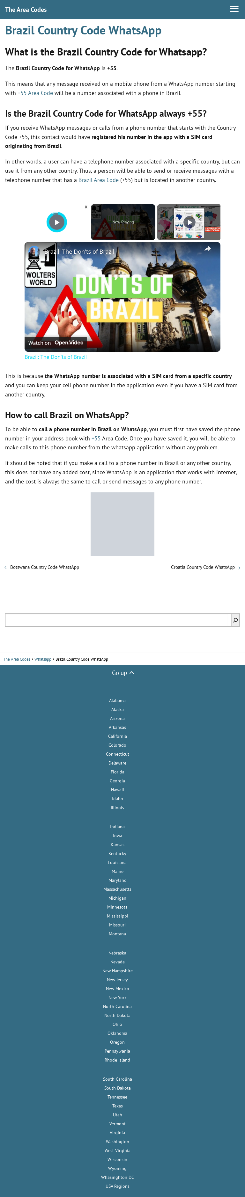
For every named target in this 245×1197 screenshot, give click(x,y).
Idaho (117, 799)
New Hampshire (117, 971)
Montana (117, 934)
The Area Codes (26, 9)
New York (117, 997)
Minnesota (117, 907)
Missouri (117, 925)
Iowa (117, 835)
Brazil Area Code (98, 180)
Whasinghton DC (117, 1177)
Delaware (117, 763)
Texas (117, 1106)
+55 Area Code (35, 93)
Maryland (117, 880)
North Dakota (117, 1015)
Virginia (117, 1132)
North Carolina (117, 1006)
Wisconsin (117, 1159)
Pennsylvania (117, 1051)
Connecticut (117, 754)
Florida (117, 772)
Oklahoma (117, 1033)
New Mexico (117, 988)
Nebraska (117, 953)
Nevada (117, 962)
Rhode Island (117, 1060)
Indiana (117, 827)
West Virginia (117, 1150)
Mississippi (117, 916)
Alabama (117, 700)
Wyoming (117, 1168)
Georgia (117, 781)
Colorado (117, 745)
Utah (117, 1115)
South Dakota (117, 1088)
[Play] (189, 222)
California (117, 736)
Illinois (117, 807)
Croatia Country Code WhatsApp (203, 567)
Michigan (117, 898)
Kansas (117, 844)
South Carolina (117, 1079)
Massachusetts (117, 889)
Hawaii (117, 790)
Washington (117, 1141)
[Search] (235, 620)
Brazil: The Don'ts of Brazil (79, 251)
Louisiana (117, 862)
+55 (96, 438)
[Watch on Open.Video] (56, 342)
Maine (117, 871)
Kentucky (117, 853)
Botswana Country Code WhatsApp (44, 567)
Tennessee (117, 1097)
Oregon (117, 1042)
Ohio (117, 1024)
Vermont (117, 1124)
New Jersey (117, 980)
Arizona (117, 718)
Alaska (117, 709)
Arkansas (117, 727)
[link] (34, 252)
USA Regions (118, 1186)
